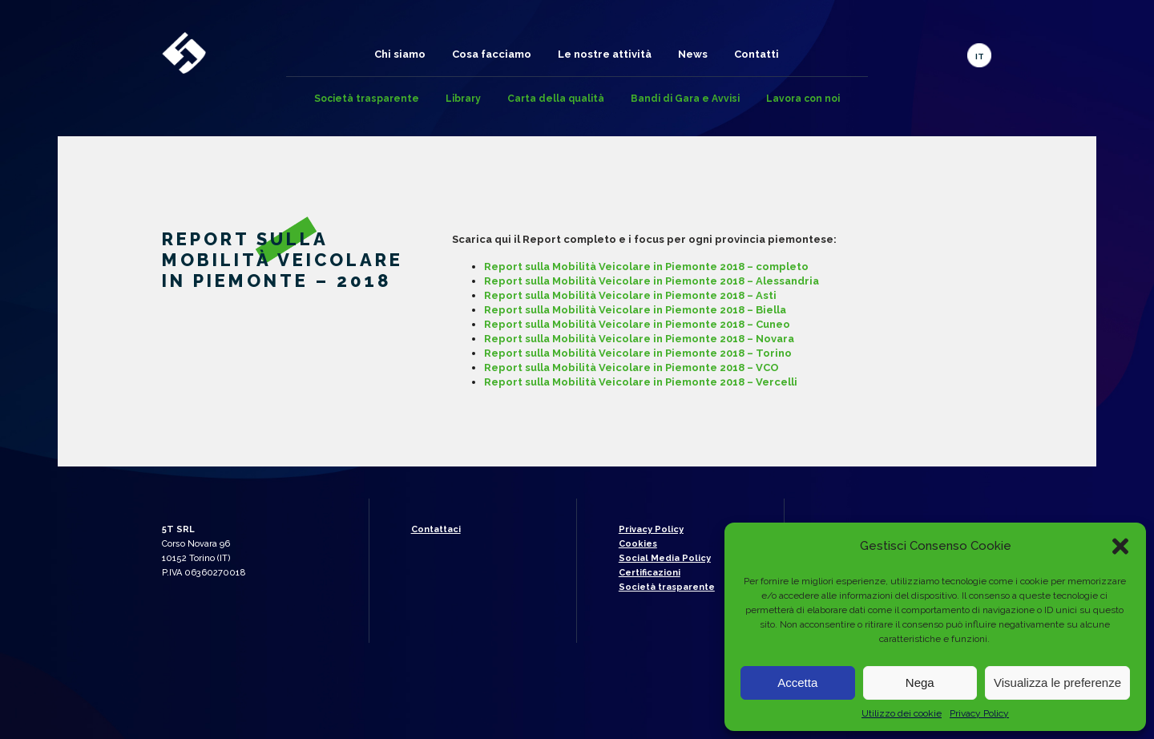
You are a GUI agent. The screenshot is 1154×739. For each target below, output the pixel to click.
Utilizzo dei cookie (901, 713)
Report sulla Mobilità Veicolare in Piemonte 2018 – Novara (639, 339)
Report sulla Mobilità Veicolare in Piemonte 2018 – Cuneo (637, 324)
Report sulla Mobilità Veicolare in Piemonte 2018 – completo (646, 266)
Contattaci (436, 529)
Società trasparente (366, 98)
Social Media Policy (665, 558)
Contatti (756, 54)
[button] (1120, 546)
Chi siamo (400, 54)
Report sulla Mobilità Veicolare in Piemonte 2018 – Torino (638, 353)
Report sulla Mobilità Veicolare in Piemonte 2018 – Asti (630, 295)
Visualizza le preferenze (1057, 682)
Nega (920, 682)
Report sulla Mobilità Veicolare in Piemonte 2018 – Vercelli (640, 382)
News (693, 54)
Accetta (797, 682)
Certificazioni (649, 572)
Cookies (638, 544)
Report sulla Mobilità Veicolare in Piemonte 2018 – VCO (631, 367)
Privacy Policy (979, 713)
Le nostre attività (605, 54)
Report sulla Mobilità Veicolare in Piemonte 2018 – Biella (635, 310)
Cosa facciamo (491, 54)
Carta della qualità (555, 98)
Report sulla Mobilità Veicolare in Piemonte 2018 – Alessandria (651, 281)
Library (463, 98)
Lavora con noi (803, 98)
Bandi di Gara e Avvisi (685, 98)
